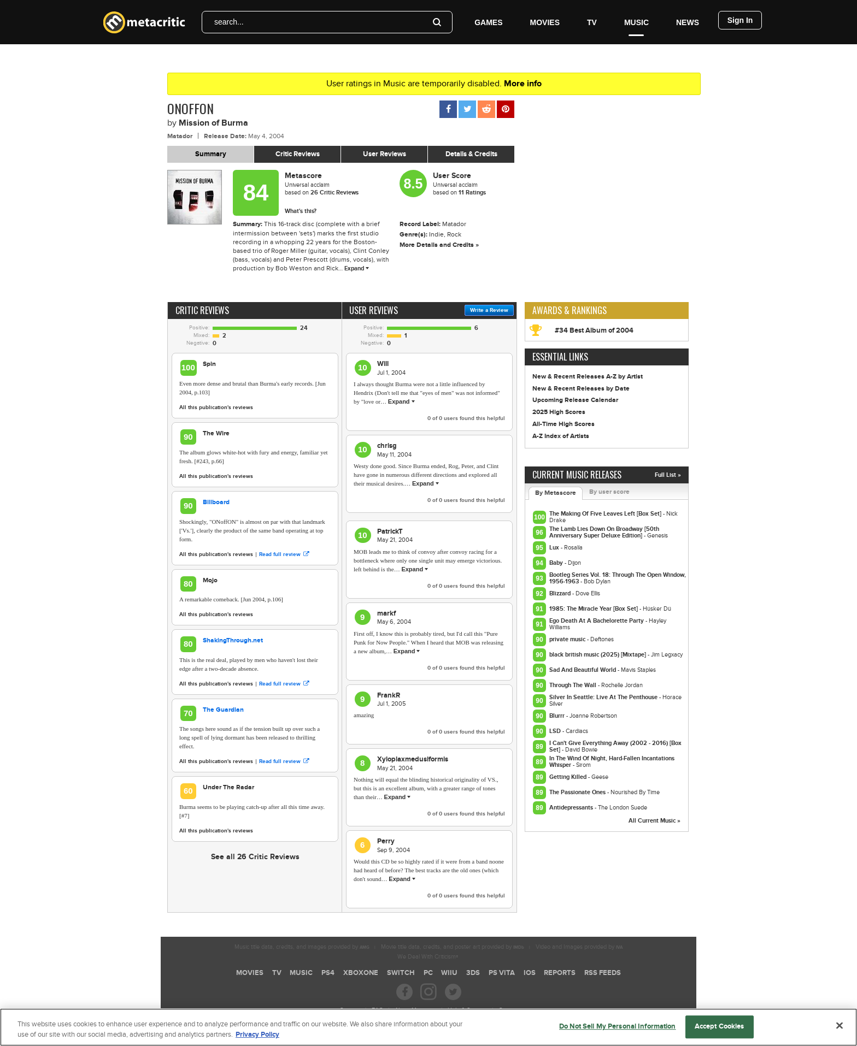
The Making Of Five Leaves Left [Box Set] (606, 513)
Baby (557, 562)
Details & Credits (471, 154)
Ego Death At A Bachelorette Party (597, 620)
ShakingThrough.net (233, 640)
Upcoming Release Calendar (575, 400)
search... (229, 21)
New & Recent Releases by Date (581, 389)
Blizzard (560, 593)
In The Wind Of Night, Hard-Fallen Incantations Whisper (611, 762)
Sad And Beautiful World (583, 669)
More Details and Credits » (439, 245)
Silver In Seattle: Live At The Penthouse (604, 697)
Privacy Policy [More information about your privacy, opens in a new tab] (257, 1041)
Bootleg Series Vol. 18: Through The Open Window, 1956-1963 (617, 578)
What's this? (300, 211)
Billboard (216, 502)
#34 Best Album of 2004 (594, 330)
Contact (508, 1010)
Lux (555, 547)
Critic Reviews (297, 154)
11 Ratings (472, 192)
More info (523, 83)
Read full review (284, 554)
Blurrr (557, 715)
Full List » (668, 474)
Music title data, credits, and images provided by (301, 946)
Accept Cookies (719, 1033)
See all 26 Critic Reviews (255, 856)
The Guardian (223, 710)
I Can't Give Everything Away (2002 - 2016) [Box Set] (615, 746)
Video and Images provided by (579, 946)
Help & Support (467, 1010)
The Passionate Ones (578, 792)
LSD (555, 731)
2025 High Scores (558, 412)
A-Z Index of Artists (560, 436)
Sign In (740, 20)
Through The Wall (573, 685)
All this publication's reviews (216, 407)
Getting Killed (568, 777)
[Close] (839, 1032)
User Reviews (384, 154)
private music (568, 639)
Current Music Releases (576, 474)
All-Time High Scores (563, 424)
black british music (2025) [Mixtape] (598, 654)
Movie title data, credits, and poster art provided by (452, 946)
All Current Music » (654, 820)
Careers (349, 1010)
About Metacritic (415, 1010)
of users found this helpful (466, 418)
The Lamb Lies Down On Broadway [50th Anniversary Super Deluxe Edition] (604, 532)
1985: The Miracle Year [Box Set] (594, 608)
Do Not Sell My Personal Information (617, 1033)
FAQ (377, 1010)
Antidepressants (572, 807)
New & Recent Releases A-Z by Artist (587, 377)
